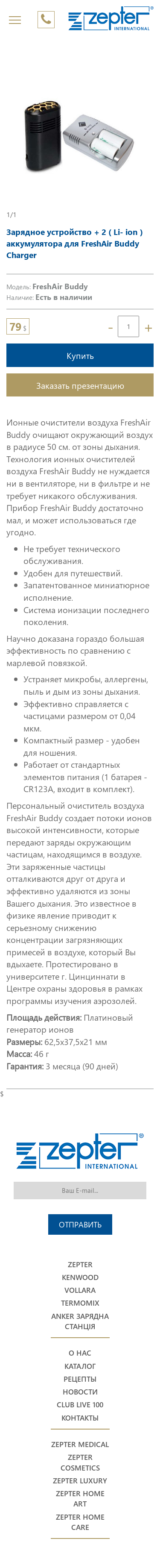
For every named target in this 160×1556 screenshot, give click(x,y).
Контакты (80, 1418)
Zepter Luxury (80, 1481)
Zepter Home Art (80, 1498)
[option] (80, 136)
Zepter (80, 1264)
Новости (80, 1392)
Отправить (80, 1224)
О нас (80, 1353)
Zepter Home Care (80, 1522)
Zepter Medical (80, 1444)
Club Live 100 (80, 1404)
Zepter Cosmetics (80, 1462)
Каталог (80, 1366)
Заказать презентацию (80, 385)
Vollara (80, 1290)
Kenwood (80, 1277)
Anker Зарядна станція (80, 1321)
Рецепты (80, 1379)
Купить (80, 355)
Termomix (80, 1303)
